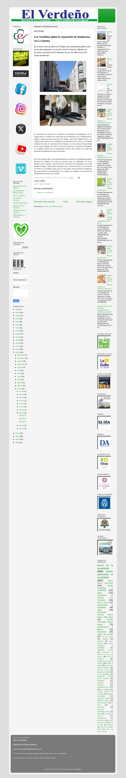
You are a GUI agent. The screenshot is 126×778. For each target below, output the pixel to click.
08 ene (21, 413)
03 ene (21, 425)
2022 (17, 322)
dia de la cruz (103, 670)
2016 (17, 340)
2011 (17, 433)
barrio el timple (45, 184)
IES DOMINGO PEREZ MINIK (18, 192)
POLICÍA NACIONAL (20, 203)
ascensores (100, 720)
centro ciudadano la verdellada (105, 645)
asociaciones (100, 731)
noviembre (21, 358)
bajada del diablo (103, 672)
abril (19, 379)
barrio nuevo (102, 602)
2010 (17, 436)
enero (19, 389)
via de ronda (107, 637)
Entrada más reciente (44, 201)
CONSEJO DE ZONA (105, 687)
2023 (17, 319)
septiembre (21, 364)
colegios (105, 639)
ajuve (99, 593)
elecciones (101, 632)
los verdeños (105, 689)
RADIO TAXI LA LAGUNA (18, 207)
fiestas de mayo (104, 727)
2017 (17, 337)
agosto (19, 367)
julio (19, 370)
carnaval (100, 685)
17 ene (21, 407)
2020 (17, 328)
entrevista (110, 725)
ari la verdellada (103, 674)
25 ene (21, 397)
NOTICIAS (22, 415)
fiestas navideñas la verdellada (105, 587)
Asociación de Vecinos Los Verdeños (105, 597)
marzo (19, 382)
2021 (17, 325)
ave (106, 714)
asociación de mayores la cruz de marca (105, 654)
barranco (100, 641)
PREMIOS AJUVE (105, 650)
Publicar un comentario (45, 192)
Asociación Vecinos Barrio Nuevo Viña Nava (105, 614)
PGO (99, 714)
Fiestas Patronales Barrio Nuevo (105, 621)
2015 (17, 343)
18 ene (21, 404)
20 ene (21, 401)
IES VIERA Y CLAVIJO (17, 199)
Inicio (65, 201)
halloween (100, 681)
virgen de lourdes (105, 634)
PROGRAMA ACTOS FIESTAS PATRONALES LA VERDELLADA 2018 (104, 309)
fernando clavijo (103, 700)
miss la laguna (102, 703)
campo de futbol (103, 698)
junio (19, 373)
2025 (17, 312)
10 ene (21, 410)
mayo (19, 376)
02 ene (21, 428)
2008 (17, 442)
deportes (100, 683)
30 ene (21, 394)
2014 (17, 346)
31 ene (21, 391)
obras (99, 610)
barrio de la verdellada (105, 567)
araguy (108, 729)
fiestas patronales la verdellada (105, 574)
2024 (17, 316)
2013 (17, 349)
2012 (17, 352)
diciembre (21, 355)
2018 (17, 334)
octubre (20, 361)
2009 (17, 439)
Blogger (78, 769)
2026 (17, 309)
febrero (20, 385)
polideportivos (101, 718)
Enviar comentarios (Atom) (53, 206)
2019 (17, 331)
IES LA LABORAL (19, 195)
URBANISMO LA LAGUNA (19, 216)
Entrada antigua (84, 201)
